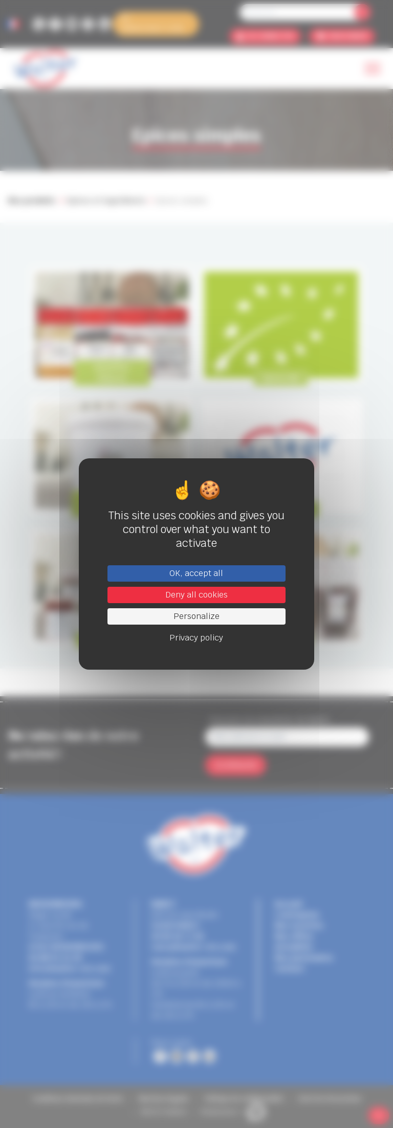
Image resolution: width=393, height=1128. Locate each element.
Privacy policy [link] (196, 637)
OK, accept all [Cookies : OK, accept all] (196, 573)
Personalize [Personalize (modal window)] (196, 616)
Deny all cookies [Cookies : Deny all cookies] (196, 594)
